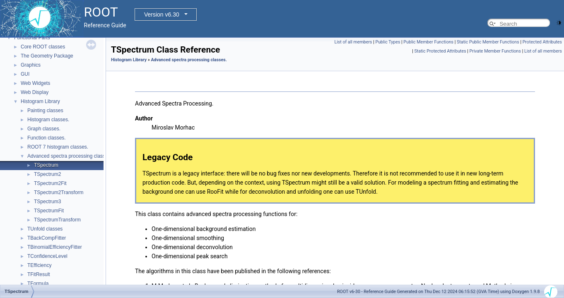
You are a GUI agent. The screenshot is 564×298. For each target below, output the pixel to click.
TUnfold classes (45, 229)
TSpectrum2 (47, 174)
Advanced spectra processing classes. (69, 156)
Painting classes (45, 110)
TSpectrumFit (49, 211)
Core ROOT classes (43, 47)
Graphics (31, 65)
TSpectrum (46, 165)
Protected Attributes (542, 42)
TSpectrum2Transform (59, 192)
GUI (25, 74)
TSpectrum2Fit (50, 183)
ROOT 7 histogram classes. (57, 147)
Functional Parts (32, 38)
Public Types (387, 42)
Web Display (34, 92)
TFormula (37, 283)
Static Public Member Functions (488, 42)
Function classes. (46, 138)
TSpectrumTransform (57, 220)
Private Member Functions (495, 51)
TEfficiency (39, 265)
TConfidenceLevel (47, 256)
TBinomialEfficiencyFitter (54, 247)
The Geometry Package (47, 56)
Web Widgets (35, 83)
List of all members (353, 42)
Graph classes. (43, 129)
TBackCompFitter (46, 238)
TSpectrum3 (47, 201)
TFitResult (38, 274)
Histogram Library (40, 101)
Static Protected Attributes (440, 51)
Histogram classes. (48, 120)
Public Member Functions (428, 42)
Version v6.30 (161, 14)
